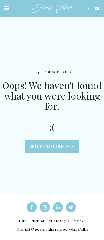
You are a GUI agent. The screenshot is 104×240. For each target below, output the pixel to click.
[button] (6, 8)
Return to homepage (52, 146)
